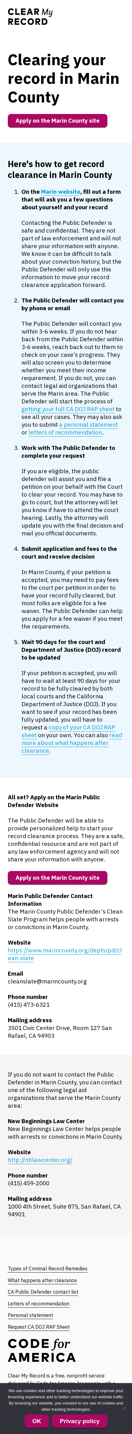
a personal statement (88, 424)
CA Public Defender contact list (43, 1292)
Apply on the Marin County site (58, 120)
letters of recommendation (65, 432)
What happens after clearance (42, 1280)
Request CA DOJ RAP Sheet (39, 1327)
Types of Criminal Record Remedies (47, 1268)
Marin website (60, 191)
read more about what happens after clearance (71, 742)
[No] (124, 1408)
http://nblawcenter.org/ (40, 1160)
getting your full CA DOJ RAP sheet (68, 409)
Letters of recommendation (38, 1303)
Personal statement (30, 1315)
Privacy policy (80, 1421)
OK (36, 1421)
